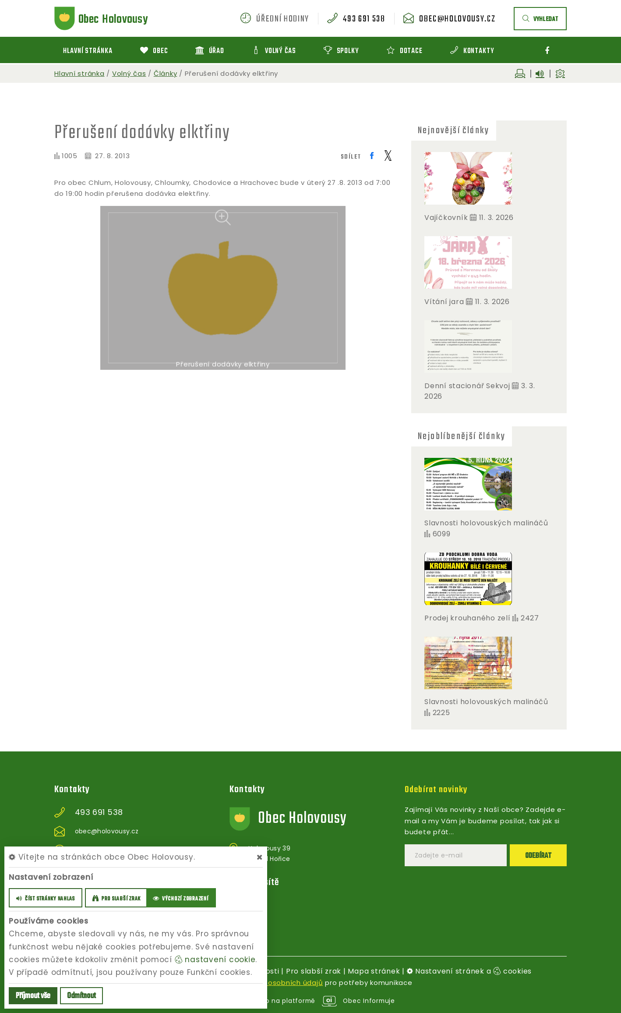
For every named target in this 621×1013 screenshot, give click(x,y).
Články (165, 73)
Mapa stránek (374, 971)
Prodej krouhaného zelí (467, 618)
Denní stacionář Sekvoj (467, 386)
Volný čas (129, 73)
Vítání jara (444, 302)
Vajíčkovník (446, 218)
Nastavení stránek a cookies (469, 971)
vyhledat (540, 19)
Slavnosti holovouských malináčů (486, 523)
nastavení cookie (215, 959)
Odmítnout (81, 996)
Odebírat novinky (438, 789)
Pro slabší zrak (313, 971)
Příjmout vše (33, 996)
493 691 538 (364, 19)
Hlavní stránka (79, 73)
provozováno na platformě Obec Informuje (311, 1000)
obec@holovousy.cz (457, 19)
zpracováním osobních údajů (271, 982)
